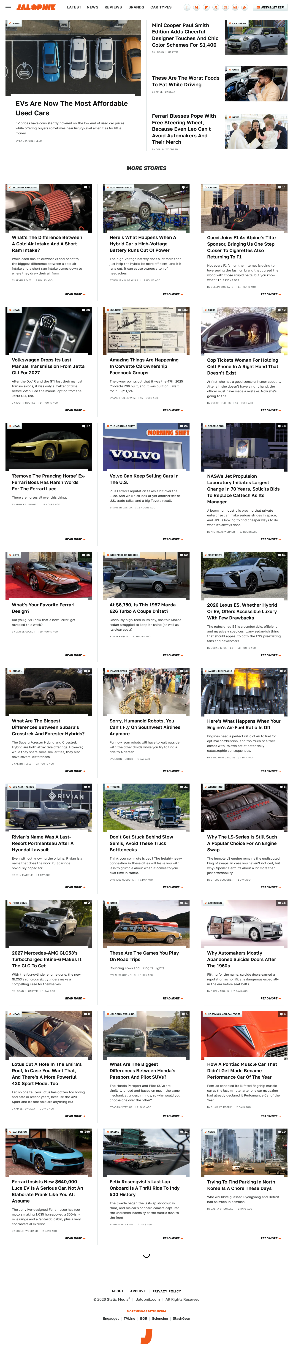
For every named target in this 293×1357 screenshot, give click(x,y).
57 (88, 426)
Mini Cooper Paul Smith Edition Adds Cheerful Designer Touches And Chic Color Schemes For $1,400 (185, 35)
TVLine (129, 1318)
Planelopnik (118, 671)
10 (284, 1131)
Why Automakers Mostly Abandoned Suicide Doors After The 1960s (241, 959)
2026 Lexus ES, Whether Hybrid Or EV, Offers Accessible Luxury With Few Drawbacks (242, 611)
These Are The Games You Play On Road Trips (144, 956)
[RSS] (244, 7)
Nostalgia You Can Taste (224, 1014)
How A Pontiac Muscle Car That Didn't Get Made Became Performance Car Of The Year (242, 1070)
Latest (74, 7)
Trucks (115, 786)
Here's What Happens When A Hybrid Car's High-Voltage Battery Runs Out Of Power (143, 244)
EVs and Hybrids (121, 187)
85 (88, 554)
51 (284, 554)
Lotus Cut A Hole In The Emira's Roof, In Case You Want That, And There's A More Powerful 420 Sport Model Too (47, 1073)
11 (284, 187)
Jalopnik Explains (25, 187)
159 (87, 1131)
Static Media (117, 1299)
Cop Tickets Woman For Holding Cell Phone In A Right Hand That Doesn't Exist (242, 366)
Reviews (113, 7)
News (92, 7)
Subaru (17, 671)
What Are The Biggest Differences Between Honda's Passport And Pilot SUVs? (142, 1070)
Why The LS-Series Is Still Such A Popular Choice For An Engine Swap (242, 843)
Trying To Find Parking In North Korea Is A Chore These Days (241, 1185)
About (118, 1291)
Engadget (111, 1318)
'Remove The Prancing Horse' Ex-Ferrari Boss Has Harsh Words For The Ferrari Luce (48, 482)
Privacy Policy (166, 1291)
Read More (73, 294)
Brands (136, 7)
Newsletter (270, 7)
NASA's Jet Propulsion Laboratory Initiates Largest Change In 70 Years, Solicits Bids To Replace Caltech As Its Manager (243, 489)
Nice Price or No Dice (124, 555)
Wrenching (215, 786)
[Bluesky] (196, 7)
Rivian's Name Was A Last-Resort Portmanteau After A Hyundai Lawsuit (43, 843)
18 (186, 671)
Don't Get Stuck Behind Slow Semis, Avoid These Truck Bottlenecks (141, 843)
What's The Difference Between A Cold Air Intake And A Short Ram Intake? (47, 244)
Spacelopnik (216, 426)
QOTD (235, 69)
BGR (143, 1318)
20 (88, 310)
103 (185, 310)
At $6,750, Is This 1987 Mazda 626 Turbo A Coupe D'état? (143, 608)
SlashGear (181, 1318)
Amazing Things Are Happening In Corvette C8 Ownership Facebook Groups (144, 366)
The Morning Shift (122, 426)
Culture (115, 310)
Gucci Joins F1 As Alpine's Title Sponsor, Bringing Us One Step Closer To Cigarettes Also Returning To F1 (241, 247)
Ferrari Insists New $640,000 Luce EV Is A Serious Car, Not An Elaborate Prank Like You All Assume (47, 1191)
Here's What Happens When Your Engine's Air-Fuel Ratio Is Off (244, 724)
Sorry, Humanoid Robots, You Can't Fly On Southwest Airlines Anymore (145, 727)
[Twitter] (215, 7)
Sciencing (160, 1318)
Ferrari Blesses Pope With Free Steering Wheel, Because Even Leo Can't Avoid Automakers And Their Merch (184, 129)
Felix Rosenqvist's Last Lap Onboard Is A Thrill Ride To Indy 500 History (145, 1188)
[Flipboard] (206, 7)
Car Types (161, 7)
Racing (212, 187)
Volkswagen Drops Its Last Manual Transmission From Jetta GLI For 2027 (48, 366)
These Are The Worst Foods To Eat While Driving (186, 81)
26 (186, 426)
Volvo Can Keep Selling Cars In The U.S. (144, 479)
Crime (211, 310)
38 (284, 426)
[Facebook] (187, 7)
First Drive (215, 555)
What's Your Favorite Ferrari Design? (43, 608)
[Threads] (225, 7)
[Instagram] (235, 7)
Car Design (239, 23)
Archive (138, 1291)
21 (186, 787)
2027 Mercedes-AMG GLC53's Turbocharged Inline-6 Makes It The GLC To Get (46, 959)
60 (186, 554)
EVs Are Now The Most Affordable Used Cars (72, 108)
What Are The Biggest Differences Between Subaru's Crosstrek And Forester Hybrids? (48, 727)
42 (284, 310)
